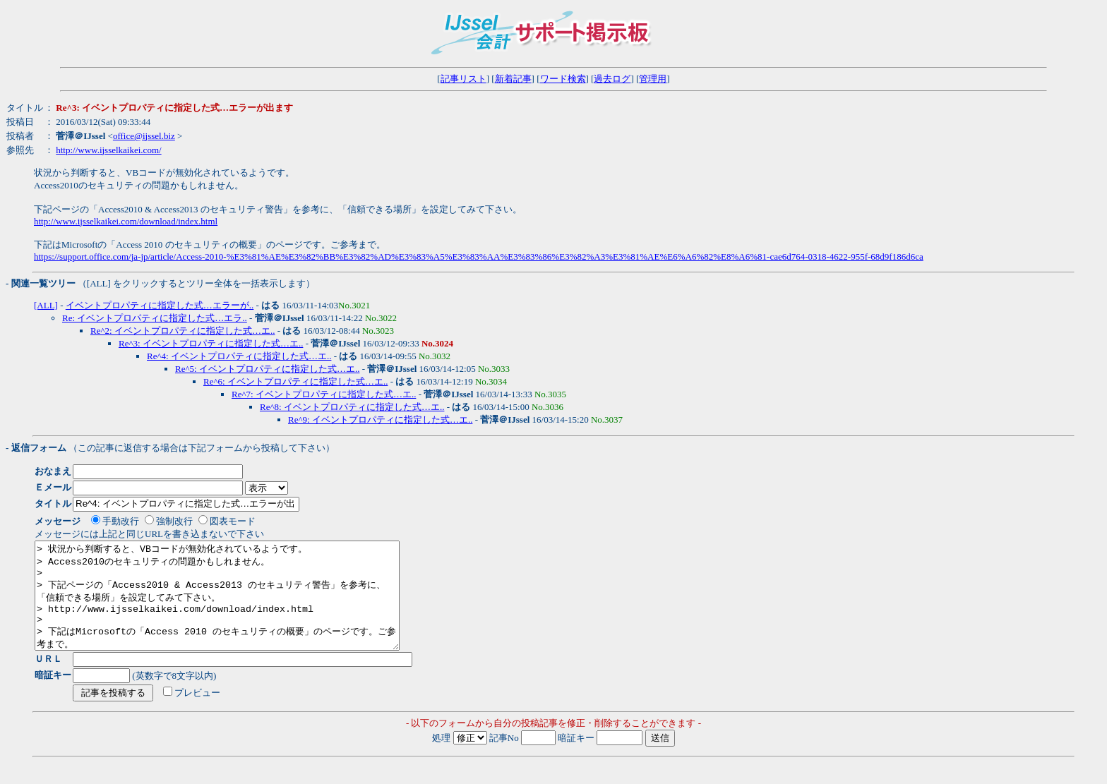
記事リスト (463, 78)
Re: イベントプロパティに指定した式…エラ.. (154, 318)
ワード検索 (563, 78)
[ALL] (46, 305)
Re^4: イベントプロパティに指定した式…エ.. (239, 356)
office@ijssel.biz (144, 136)
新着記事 (513, 78)
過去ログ (612, 78)
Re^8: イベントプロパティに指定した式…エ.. (352, 407)
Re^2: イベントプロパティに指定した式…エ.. (182, 330)
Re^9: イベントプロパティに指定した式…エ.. (380, 419)
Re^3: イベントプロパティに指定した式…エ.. (211, 343)
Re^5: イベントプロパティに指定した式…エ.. (267, 368)
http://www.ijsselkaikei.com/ (108, 150)
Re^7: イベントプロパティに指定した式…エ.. (324, 394)
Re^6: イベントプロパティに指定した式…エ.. (295, 381)
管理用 (652, 78)
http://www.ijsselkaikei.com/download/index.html (125, 221)
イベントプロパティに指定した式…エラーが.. (160, 305)
